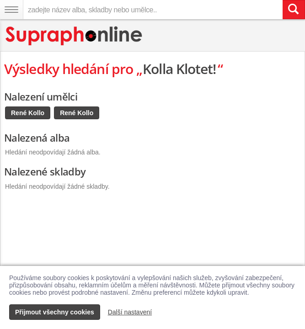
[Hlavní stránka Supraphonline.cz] (74, 36)
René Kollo (27, 113)
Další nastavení (130, 312)
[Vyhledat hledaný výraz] (293, 9)
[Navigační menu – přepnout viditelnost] (11, 9)
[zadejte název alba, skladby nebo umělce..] (153, 9)
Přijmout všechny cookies (54, 312)
